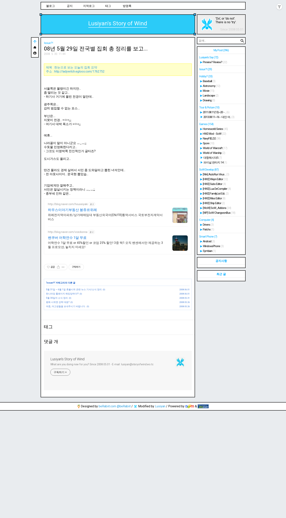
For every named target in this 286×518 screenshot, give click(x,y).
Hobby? (205, 76)
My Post (221, 50)
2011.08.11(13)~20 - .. (216, 112)
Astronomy (211, 86)
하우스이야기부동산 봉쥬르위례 (72, 263)
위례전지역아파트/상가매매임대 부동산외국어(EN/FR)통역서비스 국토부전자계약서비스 (105, 271)
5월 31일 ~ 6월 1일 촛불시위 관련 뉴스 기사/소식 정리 (74, 343)
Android (209, 241)
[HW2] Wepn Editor (215, 179)
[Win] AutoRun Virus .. (216, 174)
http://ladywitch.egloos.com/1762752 (79, 125)
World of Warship (214, 153)
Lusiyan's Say (208, 57)
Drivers (208, 224)
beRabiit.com (107, 514)
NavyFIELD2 (211, 138)
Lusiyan (160, 514)
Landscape (210, 95)
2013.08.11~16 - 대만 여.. (218, 117)
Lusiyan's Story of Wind (117, 23)
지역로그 (89, 6)
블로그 (50, 6)
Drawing (209, 100)
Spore (208, 143)
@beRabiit (124, 514)
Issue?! (48, 43)
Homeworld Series (215, 129)
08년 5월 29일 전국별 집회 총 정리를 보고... (96, 48)
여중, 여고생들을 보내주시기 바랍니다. (66, 360)
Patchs (208, 229)
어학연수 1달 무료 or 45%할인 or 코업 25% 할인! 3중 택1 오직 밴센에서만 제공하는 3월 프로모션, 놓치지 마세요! (105, 299)
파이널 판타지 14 (215, 162)
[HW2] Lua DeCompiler (217, 189)
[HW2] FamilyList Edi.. (216, 193)
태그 (108, 6)
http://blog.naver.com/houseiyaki (68, 257)
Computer (206, 220)
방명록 (127, 6)
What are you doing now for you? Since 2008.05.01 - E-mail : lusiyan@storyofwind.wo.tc (102, 471)
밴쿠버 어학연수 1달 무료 (67, 291)
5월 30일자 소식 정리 (57, 351)
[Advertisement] (118, 87)
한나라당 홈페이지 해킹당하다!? (62, 347)
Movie (208, 90)
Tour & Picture (209, 107)
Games (206, 124)
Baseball (209, 81)
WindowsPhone (213, 246)
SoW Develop (209, 169)
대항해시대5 (212, 157)
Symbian (209, 251)
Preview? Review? (215, 62)
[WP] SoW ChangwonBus (219, 212)
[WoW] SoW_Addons (217, 208)
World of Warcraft (215, 148)
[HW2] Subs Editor (214, 184)
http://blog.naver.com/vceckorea (67, 285)
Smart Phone (208, 236)
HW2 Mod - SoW (214, 133)
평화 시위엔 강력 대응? (57, 356)
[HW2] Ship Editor (214, 203)
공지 (70, 6)
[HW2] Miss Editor (214, 198)
